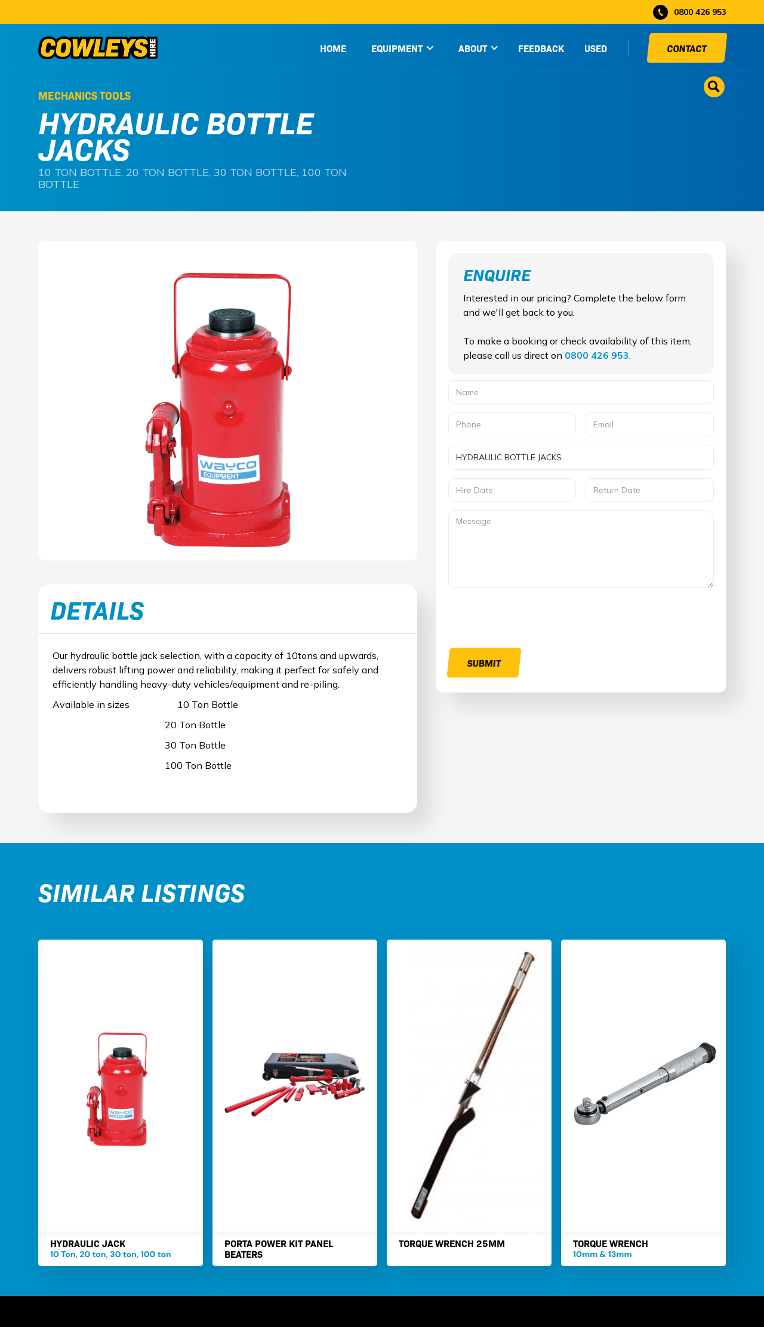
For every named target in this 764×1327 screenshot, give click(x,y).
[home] (98, 47)
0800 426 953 (597, 355)
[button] (402, 48)
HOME (333, 47)
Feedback (541, 47)
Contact (687, 47)
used (595, 47)
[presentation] (539, 619)
